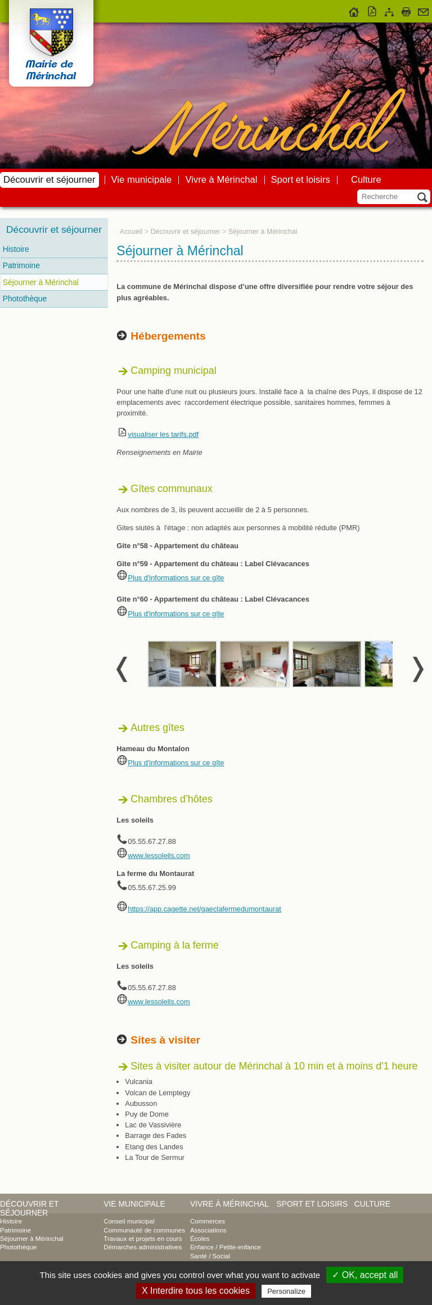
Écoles (200, 1238)
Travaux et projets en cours (143, 1238)
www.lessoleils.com (159, 855)
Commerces (207, 1221)
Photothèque (25, 298)
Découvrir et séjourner (49, 179)
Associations (208, 1230)
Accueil (354, 10)
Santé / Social (210, 1256)
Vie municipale (141, 179)
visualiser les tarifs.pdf (163, 434)
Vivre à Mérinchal (221, 179)
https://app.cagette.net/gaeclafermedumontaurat (204, 909)
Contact (423, 10)
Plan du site (389, 10)
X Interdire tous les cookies (196, 1290)
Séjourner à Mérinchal (41, 282)
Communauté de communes (144, 1230)
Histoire (16, 249)
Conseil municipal (129, 1221)
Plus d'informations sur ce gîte (176, 578)
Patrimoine (21, 265)
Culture (366, 179)
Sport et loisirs (300, 179)
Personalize (286, 1291)
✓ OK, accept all (365, 1275)
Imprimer (406, 10)
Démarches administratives (143, 1247)
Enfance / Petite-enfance (225, 1247)
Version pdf (372, 10)
